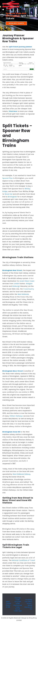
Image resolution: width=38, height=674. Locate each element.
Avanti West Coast (27, 281)
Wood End (8, 194)
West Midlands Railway (21, 474)
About (8, 601)
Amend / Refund (29, 604)
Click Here (13, 111)
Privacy (8, 605)
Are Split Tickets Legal (18, 610)
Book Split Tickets (16, 23)
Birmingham (12, 197)
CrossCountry (28, 289)
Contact (8, 603)
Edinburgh (16, 286)
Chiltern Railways (16, 416)
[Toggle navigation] (3, 9)
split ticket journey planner (20, 47)
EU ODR (8, 607)
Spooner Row (7, 178)
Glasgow (29, 284)
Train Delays (28, 601)
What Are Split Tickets (17, 606)
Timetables (28, 600)
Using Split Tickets (17, 602)
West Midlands (23, 294)
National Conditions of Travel (23, 560)
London (16, 284)
